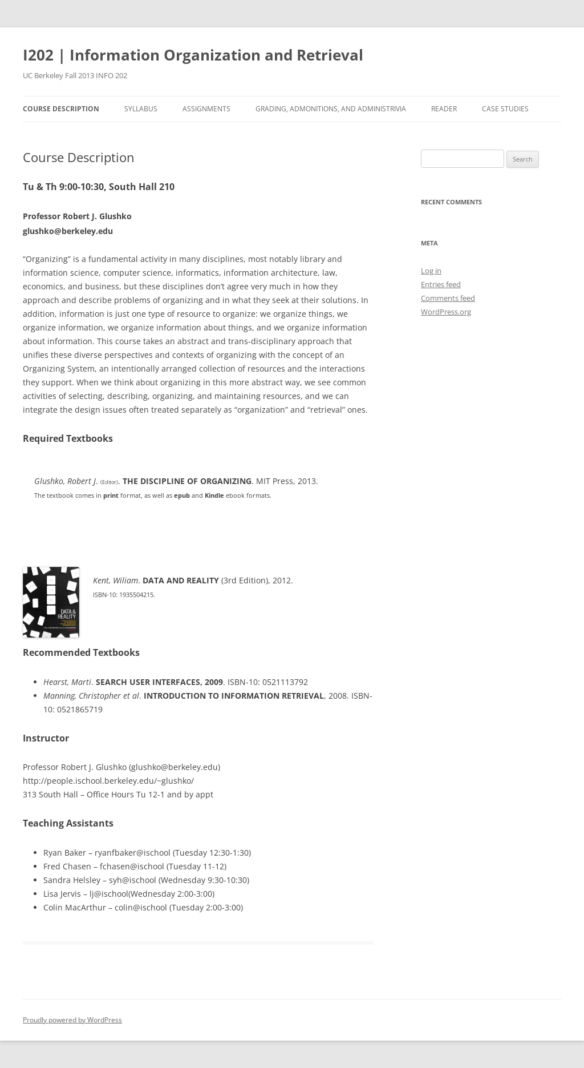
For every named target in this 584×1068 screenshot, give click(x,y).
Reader (444, 109)
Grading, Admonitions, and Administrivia (331, 109)
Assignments (206, 109)
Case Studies (505, 109)
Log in (431, 270)
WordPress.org (446, 312)
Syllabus (140, 109)
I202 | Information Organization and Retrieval (193, 55)
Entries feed (441, 284)
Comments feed (448, 298)
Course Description (61, 109)
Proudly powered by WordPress (72, 1020)
